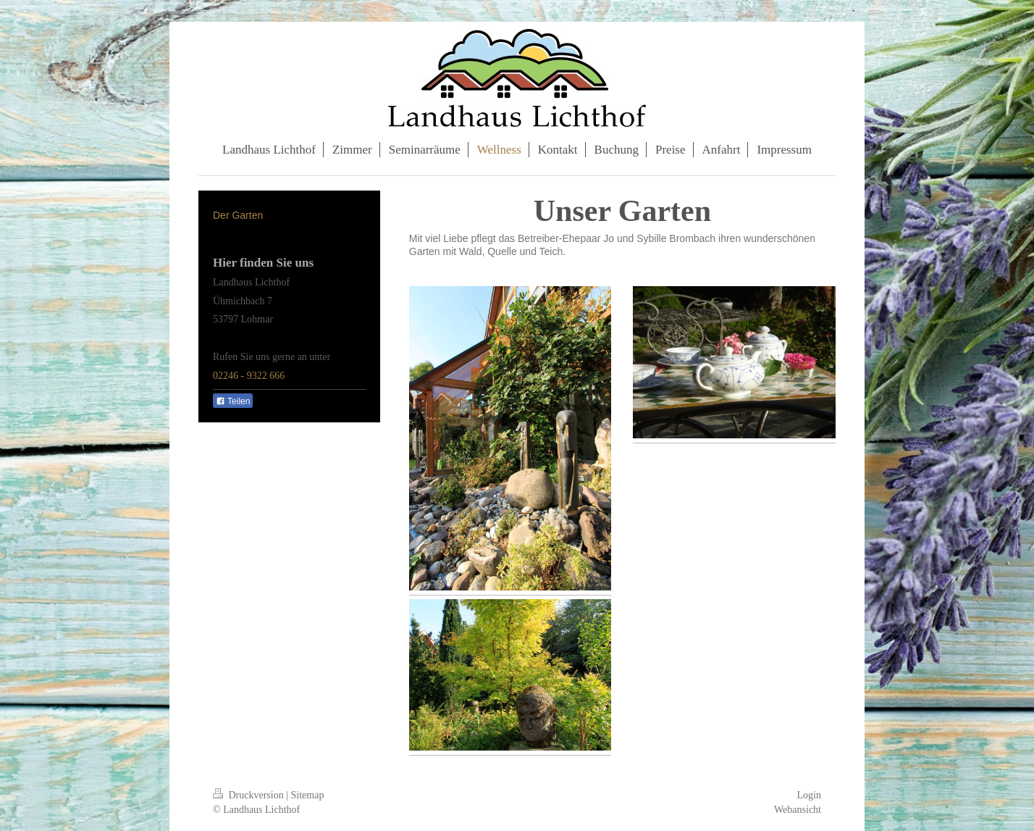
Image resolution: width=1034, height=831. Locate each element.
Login (809, 795)
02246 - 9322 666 (249, 375)
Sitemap (307, 795)
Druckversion (249, 795)
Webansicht (797, 809)
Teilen (233, 401)
